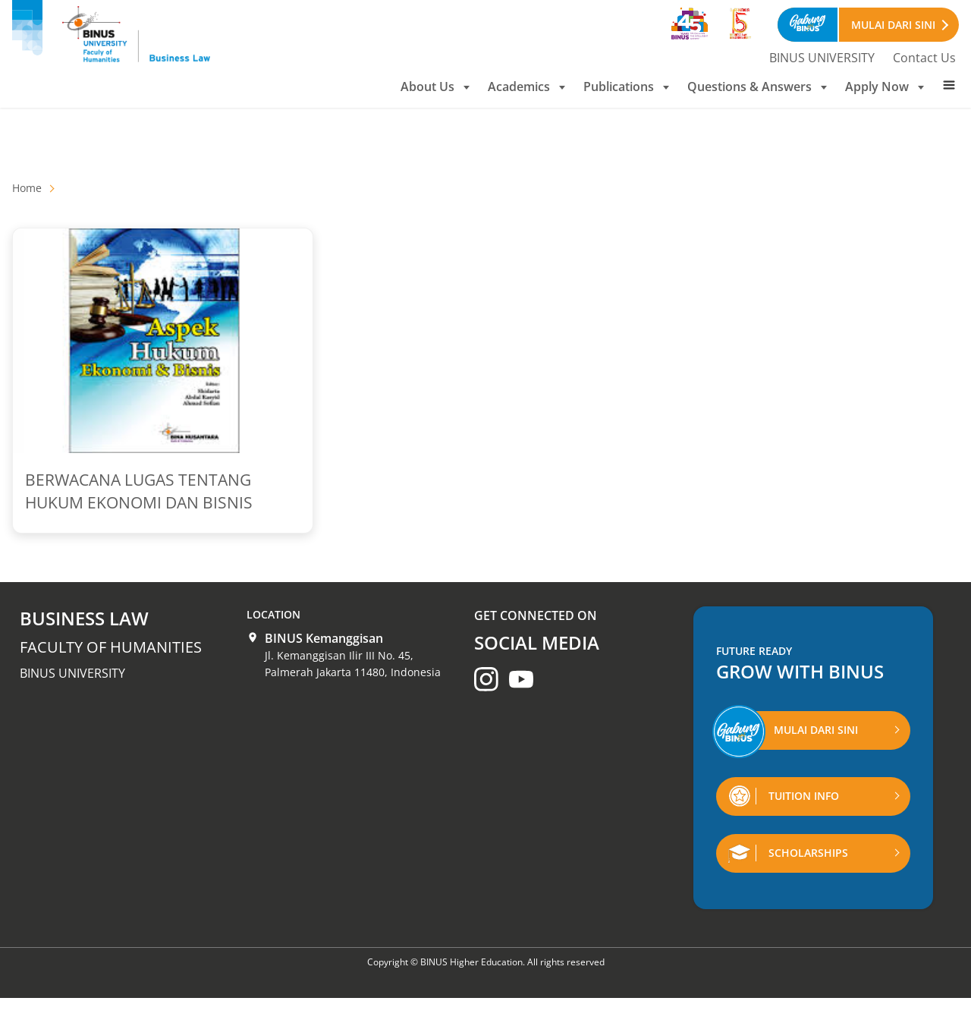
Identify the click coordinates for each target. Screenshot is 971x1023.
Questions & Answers (757, 86)
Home (27, 188)
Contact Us (924, 57)
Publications (626, 86)
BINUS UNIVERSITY (822, 57)
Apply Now (884, 86)
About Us (435, 86)
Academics (526, 86)
